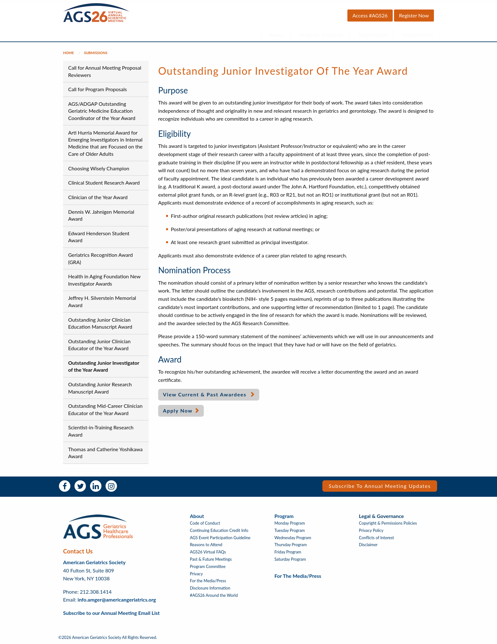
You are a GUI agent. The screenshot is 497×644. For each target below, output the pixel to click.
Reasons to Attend (206, 545)
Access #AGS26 (370, 15)
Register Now (414, 15)
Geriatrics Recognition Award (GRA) (100, 258)
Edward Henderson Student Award (98, 236)
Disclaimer (368, 545)
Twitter (80, 486)
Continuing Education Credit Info (219, 530)
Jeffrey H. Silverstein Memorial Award (102, 301)
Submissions (418, 35)
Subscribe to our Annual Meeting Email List (111, 613)
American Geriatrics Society (94, 562)
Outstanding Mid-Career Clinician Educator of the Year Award (105, 409)
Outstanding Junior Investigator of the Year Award (103, 366)
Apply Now (178, 410)
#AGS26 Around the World (214, 595)
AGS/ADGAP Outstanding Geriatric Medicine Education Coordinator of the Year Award (101, 111)
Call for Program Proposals (97, 89)
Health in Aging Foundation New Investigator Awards (104, 279)
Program (284, 516)
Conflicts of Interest (376, 538)
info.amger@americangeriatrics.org (117, 600)
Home (68, 53)
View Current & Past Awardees (205, 394)
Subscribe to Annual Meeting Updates (380, 486)
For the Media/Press (208, 581)
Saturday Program (290, 559)
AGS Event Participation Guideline (220, 538)
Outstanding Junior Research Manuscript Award (100, 387)
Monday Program (289, 523)
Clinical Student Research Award (104, 183)
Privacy (196, 574)
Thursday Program (290, 545)
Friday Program (287, 552)
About (277, 35)
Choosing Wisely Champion (98, 168)
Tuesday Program (289, 530)
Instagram (111, 486)
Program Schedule (322, 35)
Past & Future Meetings (211, 559)
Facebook (64, 486)
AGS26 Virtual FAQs (208, 552)
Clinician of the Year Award (97, 197)
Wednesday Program (292, 538)
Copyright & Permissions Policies (388, 523)
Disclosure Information (210, 588)
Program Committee (208, 567)
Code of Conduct (205, 523)
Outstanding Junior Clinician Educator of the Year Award (99, 344)
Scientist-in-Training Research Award (100, 430)
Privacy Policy (371, 530)
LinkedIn (95, 486)
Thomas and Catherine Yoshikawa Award (105, 452)
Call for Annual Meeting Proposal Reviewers (104, 71)
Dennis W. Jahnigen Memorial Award (101, 215)
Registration (374, 35)
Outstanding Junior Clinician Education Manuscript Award (100, 323)
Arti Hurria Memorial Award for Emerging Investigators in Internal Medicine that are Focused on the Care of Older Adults (105, 143)
